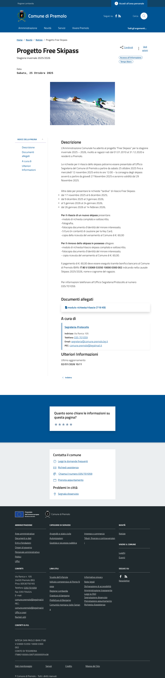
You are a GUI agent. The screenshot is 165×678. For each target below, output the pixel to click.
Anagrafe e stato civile (60, 533)
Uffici (17, 561)
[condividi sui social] (126, 47)
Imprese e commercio (94, 533)
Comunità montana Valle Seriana (65, 607)
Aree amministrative (24, 533)
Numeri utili (20, 617)
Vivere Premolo (80, 28)
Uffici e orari (20, 612)
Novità (47, 28)
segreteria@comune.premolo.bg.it (89, 341)
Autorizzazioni (56, 538)
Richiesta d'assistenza (94, 604)
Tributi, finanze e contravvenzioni (99, 540)
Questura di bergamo (60, 595)
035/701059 (30, 587)
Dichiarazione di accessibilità (97, 586)
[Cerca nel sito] (142, 16)
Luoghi (122, 553)
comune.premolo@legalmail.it (86, 345)
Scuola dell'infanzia (59, 577)
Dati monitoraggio (23, 666)
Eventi (122, 557)
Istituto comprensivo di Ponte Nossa (65, 584)
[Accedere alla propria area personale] (129, 3)
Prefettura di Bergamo (60, 600)
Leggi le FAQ (90, 594)
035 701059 (81, 337)
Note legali (89, 581)
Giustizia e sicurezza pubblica (63, 543)
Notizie (39, 40)
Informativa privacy (93, 577)
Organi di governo (23, 547)
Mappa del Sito (93, 666)
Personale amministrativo (27, 552)
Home (19, 40)
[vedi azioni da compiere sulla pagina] (143, 48)
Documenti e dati (23, 538)
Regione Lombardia (26, 3)
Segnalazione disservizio (95, 597)
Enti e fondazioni (23, 543)
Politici (18, 556)
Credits (68, 666)
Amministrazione (27, 28)
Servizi (61, 28)
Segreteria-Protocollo (77, 327)
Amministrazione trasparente (98, 590)
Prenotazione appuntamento (98, 601)
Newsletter (124, 580)
